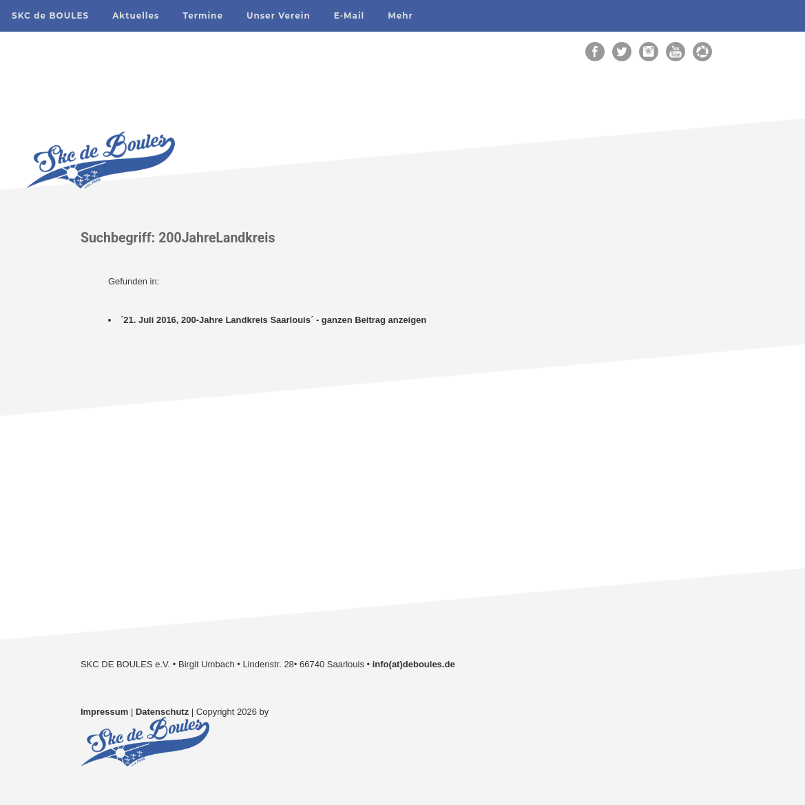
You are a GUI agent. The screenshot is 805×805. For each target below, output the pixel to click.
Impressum (104, 712)
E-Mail (349, 15)
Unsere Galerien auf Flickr (158, 461)
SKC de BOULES (50, 15)
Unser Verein (279, 15)
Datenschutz (162, 712)
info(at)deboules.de (414, 664)
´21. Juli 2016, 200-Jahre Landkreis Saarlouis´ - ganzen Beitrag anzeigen (273, 320)
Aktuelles (135, 15)
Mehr (400, 15)
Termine (202, 15)
